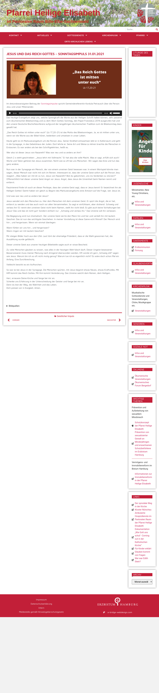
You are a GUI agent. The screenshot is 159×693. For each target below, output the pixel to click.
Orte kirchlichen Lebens (80, 41)
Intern (41, 607)
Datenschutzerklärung (41, 603)
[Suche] (157, 29)
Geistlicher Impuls (65, 316)
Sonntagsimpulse (49, 103)
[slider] (60, 113)
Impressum (41, 599)
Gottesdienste (77, 35)
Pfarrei (142, 35)
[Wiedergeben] (10, 113)
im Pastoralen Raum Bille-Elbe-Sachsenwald (48, 21)
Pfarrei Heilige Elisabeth (53, 12)
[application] (64, 113)
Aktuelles (44, 35)
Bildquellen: (14, 306)
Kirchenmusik (111, 35)
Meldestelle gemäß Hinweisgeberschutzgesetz (41, 611)
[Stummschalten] (111, 113)
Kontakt (15, 35)
